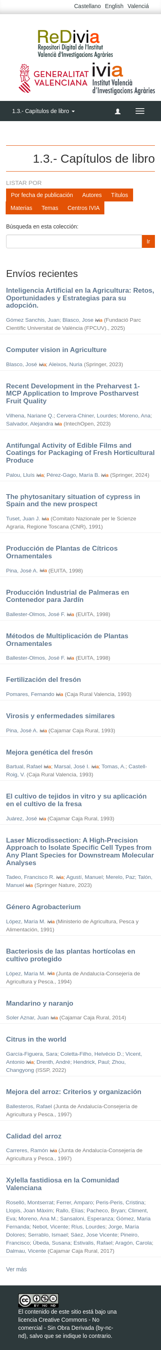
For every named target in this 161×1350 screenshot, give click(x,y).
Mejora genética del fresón (49, 752)
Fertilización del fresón (43, 679)
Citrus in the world (36, 1039)
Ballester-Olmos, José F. (35, 614)
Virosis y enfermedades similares (60, 716)
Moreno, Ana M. (38, 1219)
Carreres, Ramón (27, 1150)
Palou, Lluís (20, 475)
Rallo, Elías (69, 1210)
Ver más (16, 1269)
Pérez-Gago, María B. (73, 475)
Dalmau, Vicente (26, 1251)
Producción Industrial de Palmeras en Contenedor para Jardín (67, 596)
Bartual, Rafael (24, 766)
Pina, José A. (22, 571)
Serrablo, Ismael (48, 1235)
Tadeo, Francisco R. (30, 877)
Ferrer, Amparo (75, 1202)
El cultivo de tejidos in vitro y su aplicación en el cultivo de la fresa (76, 800)
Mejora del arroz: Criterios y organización (73, 1092)
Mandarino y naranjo (39, 1003)
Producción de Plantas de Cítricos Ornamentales (62, 552)
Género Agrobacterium (43, 907)
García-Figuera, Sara (31, 1054)
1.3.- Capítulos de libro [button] (43, 111)
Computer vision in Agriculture (56, 350)
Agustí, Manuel (84, 877)
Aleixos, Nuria (65, 364)
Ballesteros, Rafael (29, 1106)
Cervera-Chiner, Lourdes (87, 416)
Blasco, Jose (78, 320)
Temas (50, 208)
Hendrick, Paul (91, 1062)
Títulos (119, 195)
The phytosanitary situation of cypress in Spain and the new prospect (73, 500)
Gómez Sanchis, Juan (32, 320)
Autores (92, 195)
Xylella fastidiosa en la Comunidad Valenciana (62, 1184)
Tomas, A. (113, 766)
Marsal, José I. (72, 766)
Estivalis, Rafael (93, 1243)
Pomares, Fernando (30, 694)
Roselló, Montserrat (29, 1202)
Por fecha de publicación (42, 195)
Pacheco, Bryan (106, 1210)
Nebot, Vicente (50, 1227)
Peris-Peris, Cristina (120, 1202)
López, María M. (26, 921)
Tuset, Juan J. (23, 519)
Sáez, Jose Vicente (94, 1235)
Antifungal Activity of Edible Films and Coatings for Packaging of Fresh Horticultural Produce (80, 453)
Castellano (87, 6)
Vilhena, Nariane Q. (30, 416)
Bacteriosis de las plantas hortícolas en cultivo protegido (70, 955)
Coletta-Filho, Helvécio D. (91, 1054)
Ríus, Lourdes (88, 1227)
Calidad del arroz (33, 1136)
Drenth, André (53, 1062)
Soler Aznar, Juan (27, 1018)
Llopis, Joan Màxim (29, 1210)
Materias (21, 208)
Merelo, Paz (120, 877)
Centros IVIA (84, 208)
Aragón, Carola (133, 1243)
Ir (148, 241)
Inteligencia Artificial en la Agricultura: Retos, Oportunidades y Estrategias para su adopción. (80, 298)
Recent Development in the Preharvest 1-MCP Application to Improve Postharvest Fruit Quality (73, 393)
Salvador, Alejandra (29, 424)
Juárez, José (21, 818)
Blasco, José (21, 364)
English (114, 6)
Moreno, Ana (134, 416)
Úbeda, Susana (51, 1243)
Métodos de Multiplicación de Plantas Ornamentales (67, 640)
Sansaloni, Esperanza (86, 1219)
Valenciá (138, 6)
